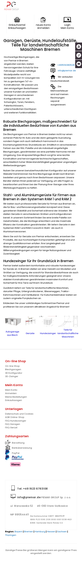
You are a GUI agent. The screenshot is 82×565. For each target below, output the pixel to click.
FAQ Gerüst (11, 427)
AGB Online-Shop (14, 417)
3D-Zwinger (11, 376)
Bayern (18, 531)
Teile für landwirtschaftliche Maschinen (68, 333)
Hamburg (40, 531)
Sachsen (62, 531)
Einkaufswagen (13, 400)
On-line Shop (12, 366)
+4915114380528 (66, 65)
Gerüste (30, 333)
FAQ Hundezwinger (15, 420)
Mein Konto (11, 390)
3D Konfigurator (13, 373)
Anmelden (11, 393)
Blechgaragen (13, 369)
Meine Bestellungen (16, 396)
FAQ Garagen (12, 424)
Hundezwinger (48, 333)
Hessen (51, 531)
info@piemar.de (67, 70)
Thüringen (10, 535)
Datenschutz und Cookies (19, 413)
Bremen (28, 531)
